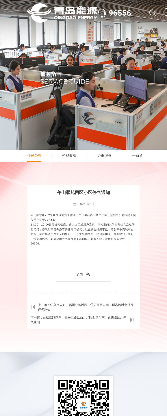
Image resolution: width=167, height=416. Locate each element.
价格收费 (69, 155)
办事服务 (104, 155)
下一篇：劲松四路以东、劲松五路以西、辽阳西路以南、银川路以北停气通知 (82, 320)
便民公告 (34, 155)
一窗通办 (139, 155)
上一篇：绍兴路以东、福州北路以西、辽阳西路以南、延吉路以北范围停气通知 (82, 307)
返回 (83, 274)
